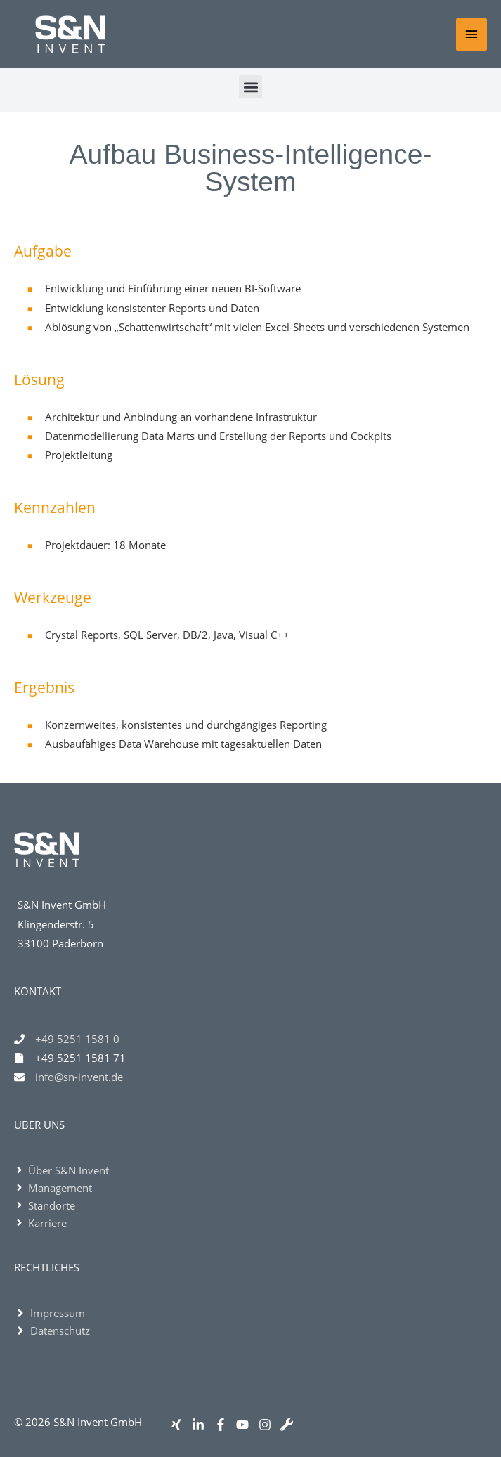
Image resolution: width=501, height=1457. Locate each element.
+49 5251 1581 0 (77, 1039)
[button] (250, 86)
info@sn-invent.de (79, 1077)
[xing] (179, 1424)
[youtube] (245, 1424)
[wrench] (289, 1424)
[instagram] (268, 1424)
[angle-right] (61, 1170)
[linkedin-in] (201, 1424)
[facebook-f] (223, 1424)
